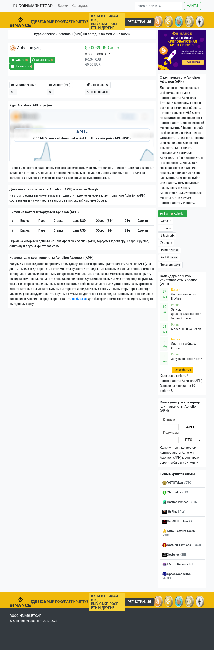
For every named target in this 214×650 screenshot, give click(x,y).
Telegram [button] (170, 265)
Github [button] (166, 242)
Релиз (175, 305)
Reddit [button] (169, 257)
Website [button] (165, 221)
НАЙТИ (192, 6)
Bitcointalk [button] (167, 235)
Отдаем (169, 420)
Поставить (21, 66)
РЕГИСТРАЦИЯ (139, 22)
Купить (19, 59)
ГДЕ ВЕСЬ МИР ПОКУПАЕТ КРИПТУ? (59, 22)
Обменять (42, 59)
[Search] (158, 6)
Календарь (80, 6)
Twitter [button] (169, 250)
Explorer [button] (165, 228)
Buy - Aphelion (172, 213)
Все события (182, 370)
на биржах (79, 299)
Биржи (63, 6)
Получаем (171, 433)
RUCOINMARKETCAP (33, 5)
